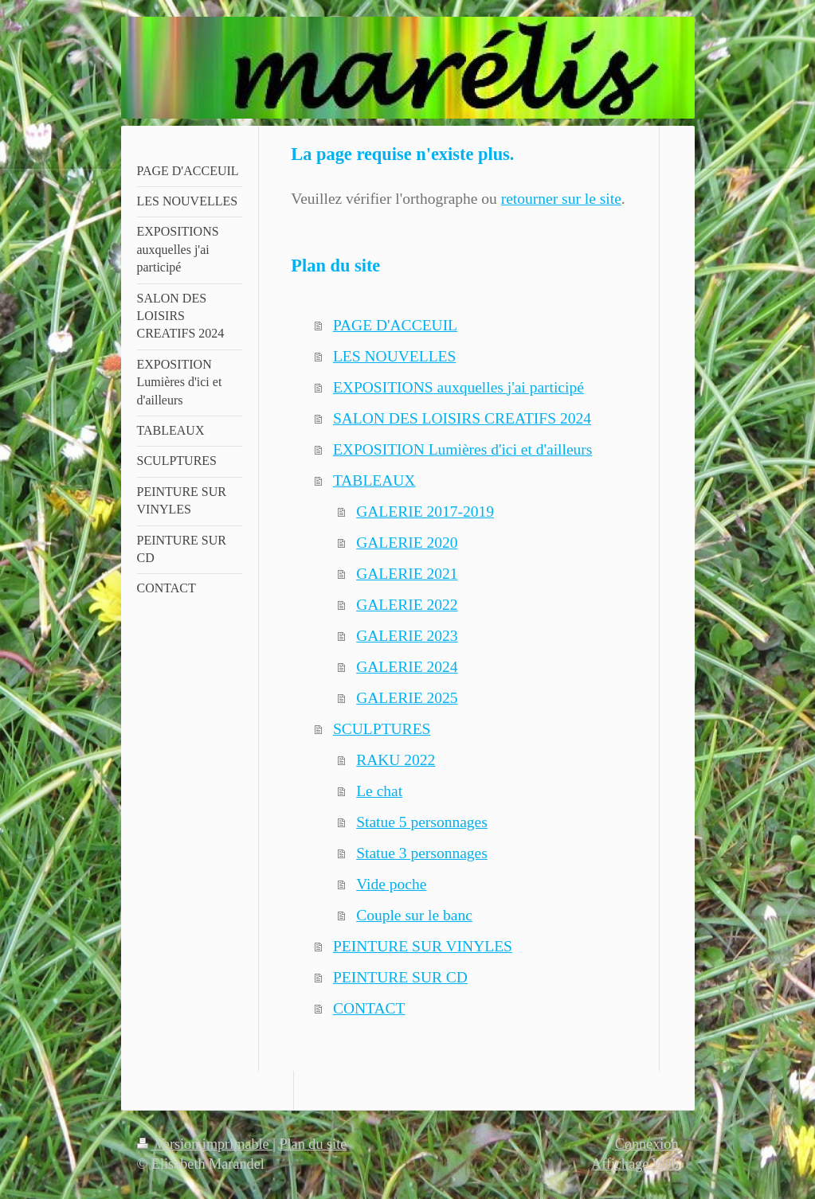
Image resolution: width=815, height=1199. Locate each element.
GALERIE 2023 (406, 635)
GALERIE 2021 (406, 573)
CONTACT (369, 1008)
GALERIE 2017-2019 (425, 511)
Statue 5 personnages (422, 822)
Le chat (379, 791)
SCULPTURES (381, 729)
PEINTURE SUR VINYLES (422, 946)
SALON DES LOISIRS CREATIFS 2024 (462, 418)
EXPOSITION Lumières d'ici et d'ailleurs (462, 449)
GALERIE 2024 (406, 666)
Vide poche (391, 884)
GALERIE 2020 (406, 542)
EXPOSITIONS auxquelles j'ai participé (458, 387)
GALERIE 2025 (406, 697)
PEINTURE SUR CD (400, 977)
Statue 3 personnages (422, 853)
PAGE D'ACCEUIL (395, 325)
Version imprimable (205, 1144)
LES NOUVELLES (394, 356)
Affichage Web (634, 1164)
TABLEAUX (374, 480)
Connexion (647, 1144)
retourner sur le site (561, 198)
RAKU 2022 (395, 760)
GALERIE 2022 (406, 604)
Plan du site (313, 1144)
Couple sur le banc (414, 915)
